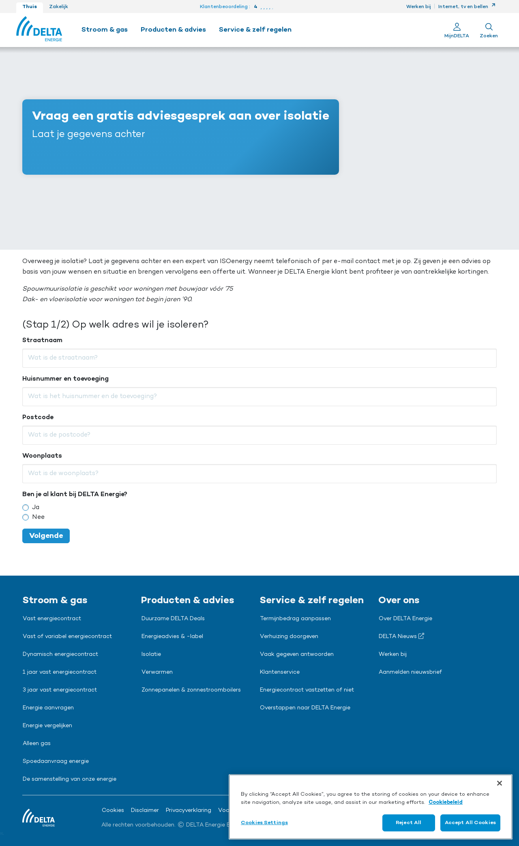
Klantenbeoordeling (224, 6)
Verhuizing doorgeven (289, 637)
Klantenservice (280, 672)
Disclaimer (145, 811)
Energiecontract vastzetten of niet (307, 690)
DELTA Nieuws (401, 636)
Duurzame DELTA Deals (173, 619)
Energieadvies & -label (172, 637)
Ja (35, 507)
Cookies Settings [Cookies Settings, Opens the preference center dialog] (264, 822)
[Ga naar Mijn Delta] (457, 30)
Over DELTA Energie (405, 619)
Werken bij (418, 6)
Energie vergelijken (47, 726)
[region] (371, 807)
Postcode (38, 417)
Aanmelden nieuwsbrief (410, 672)
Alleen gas (37, 744)
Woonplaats (42, 456)
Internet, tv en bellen (466, 6)
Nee (38, 517)
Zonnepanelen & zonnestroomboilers (191, 690)
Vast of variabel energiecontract (67, 637)
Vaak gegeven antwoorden (297, 655)
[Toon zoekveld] (489, 30)
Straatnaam (42, 340)
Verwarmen (157, 672)
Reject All (408, 822)
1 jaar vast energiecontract (60, 672)
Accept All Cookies (470, 822)
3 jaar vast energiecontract (60, 690)
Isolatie (151, 655)
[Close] (499, 783)
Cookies (113, 811)
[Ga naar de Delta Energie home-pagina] (39, 30)
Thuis (29, 6)
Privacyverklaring (188, 811)
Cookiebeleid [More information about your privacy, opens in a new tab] (446, 802)
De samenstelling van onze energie (69, 779)
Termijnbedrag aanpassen (295, 619)
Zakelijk (58, 6)
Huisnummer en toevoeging (65, 379)
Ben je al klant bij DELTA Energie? (74, 494)
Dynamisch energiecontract (60, 655)
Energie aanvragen (48, 708)
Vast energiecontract (52, 619)
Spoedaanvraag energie (56, 762)
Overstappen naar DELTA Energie (305, 708)
